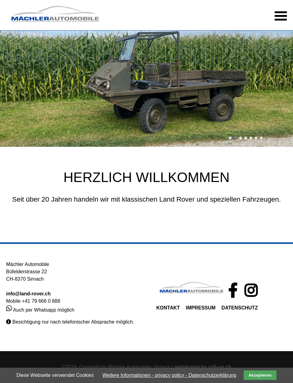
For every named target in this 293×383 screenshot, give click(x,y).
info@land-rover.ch (28, 293)
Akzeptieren (260, 375)
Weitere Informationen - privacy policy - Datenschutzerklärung (169, 375)
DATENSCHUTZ (239, 307)
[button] (281, 15)
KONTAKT (168, 307)
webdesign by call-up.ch (203, 367)
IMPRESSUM (201, 307)
